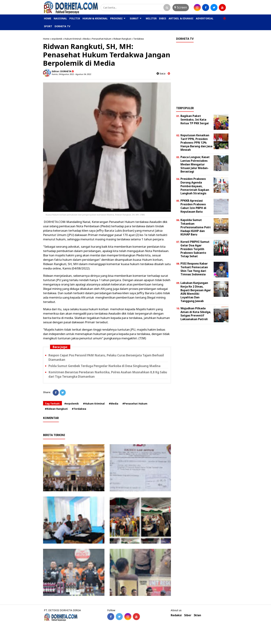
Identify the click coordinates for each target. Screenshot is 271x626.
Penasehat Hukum (101, 38)
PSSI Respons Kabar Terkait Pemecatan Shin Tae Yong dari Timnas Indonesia (194, 269)
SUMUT (134, 18)
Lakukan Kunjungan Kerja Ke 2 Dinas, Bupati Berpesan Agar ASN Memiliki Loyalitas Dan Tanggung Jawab (195, 292)
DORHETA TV (62, 26)
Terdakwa (138, 38)
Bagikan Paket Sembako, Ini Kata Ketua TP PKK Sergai (194, 119)
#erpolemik (71, 403)
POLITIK (74, 18)
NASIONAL (60, 18)
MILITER (151, 18)
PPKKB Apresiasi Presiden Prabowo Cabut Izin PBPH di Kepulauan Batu (193, 206)
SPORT (48, 26)
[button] (224, 17)
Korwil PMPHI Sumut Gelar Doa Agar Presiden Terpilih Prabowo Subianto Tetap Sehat (194, 249)
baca (161, 73)
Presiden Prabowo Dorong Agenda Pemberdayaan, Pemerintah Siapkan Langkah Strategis (194, 186)
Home (46, 38)
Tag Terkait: (52, 403)
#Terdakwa (79, 408)
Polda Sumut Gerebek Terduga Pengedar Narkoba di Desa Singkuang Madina (104, 366)
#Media (113, 403)
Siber (187, 615)
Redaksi (176, 615)
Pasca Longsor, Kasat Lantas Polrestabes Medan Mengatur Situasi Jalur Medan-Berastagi (195, 164)
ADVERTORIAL (204, 18)
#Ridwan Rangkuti (56, 408)
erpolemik (57, 38)
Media (86, 38)
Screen (180, 7)
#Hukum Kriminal (94, 403)
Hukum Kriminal (73, 38)
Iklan (197, 615)
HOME (47, 18)
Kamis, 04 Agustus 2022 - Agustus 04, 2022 (71, 74)
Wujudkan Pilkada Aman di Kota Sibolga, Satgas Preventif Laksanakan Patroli (195, 313)
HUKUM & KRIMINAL (95, 18)
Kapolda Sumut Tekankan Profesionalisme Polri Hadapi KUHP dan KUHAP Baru (195, 227)
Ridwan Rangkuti (122, 38)
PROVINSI (116, 18)
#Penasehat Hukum (134, 403)
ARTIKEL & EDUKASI (181, 18)
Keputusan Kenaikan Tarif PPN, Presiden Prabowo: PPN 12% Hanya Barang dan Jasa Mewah (196, 142)
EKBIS (162, 18)
